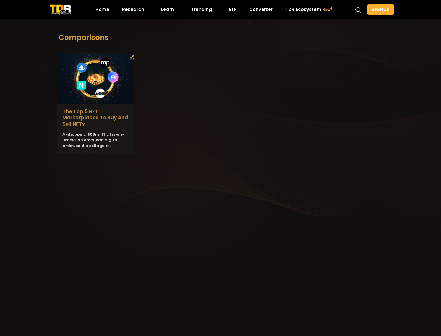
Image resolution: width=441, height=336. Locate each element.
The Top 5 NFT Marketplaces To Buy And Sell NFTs (95, 117)
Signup (381, 9)
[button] (358, 9)
